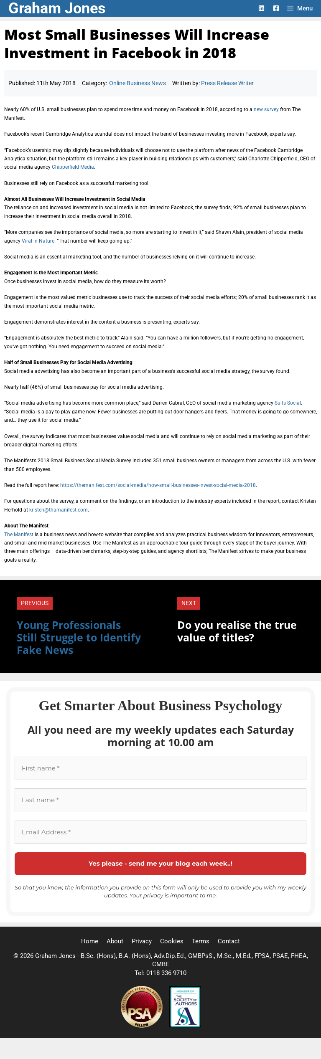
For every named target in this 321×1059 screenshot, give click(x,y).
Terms (200, 941)
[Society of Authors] (185, 1025)
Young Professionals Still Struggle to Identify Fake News (79, 637)
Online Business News (137, 83)
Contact (229, 941)
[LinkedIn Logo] (261, 8)
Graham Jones (57, 8)
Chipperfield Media (73, 167)
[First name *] (160, 768)
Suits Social (288, 403)
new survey (266, 109)
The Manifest (18, 534)
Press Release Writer (227, 83)
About (115, 941)
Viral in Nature (38, 241)
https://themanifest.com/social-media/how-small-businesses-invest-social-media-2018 (158, 485)
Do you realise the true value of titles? (237, 631)
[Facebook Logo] (276, 8)
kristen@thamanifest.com (58, 510)
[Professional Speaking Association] (142, 1025)
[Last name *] (160, 800)
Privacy (142, 941)
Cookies (171, 941)
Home (89, 941)
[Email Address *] (160, 832)
